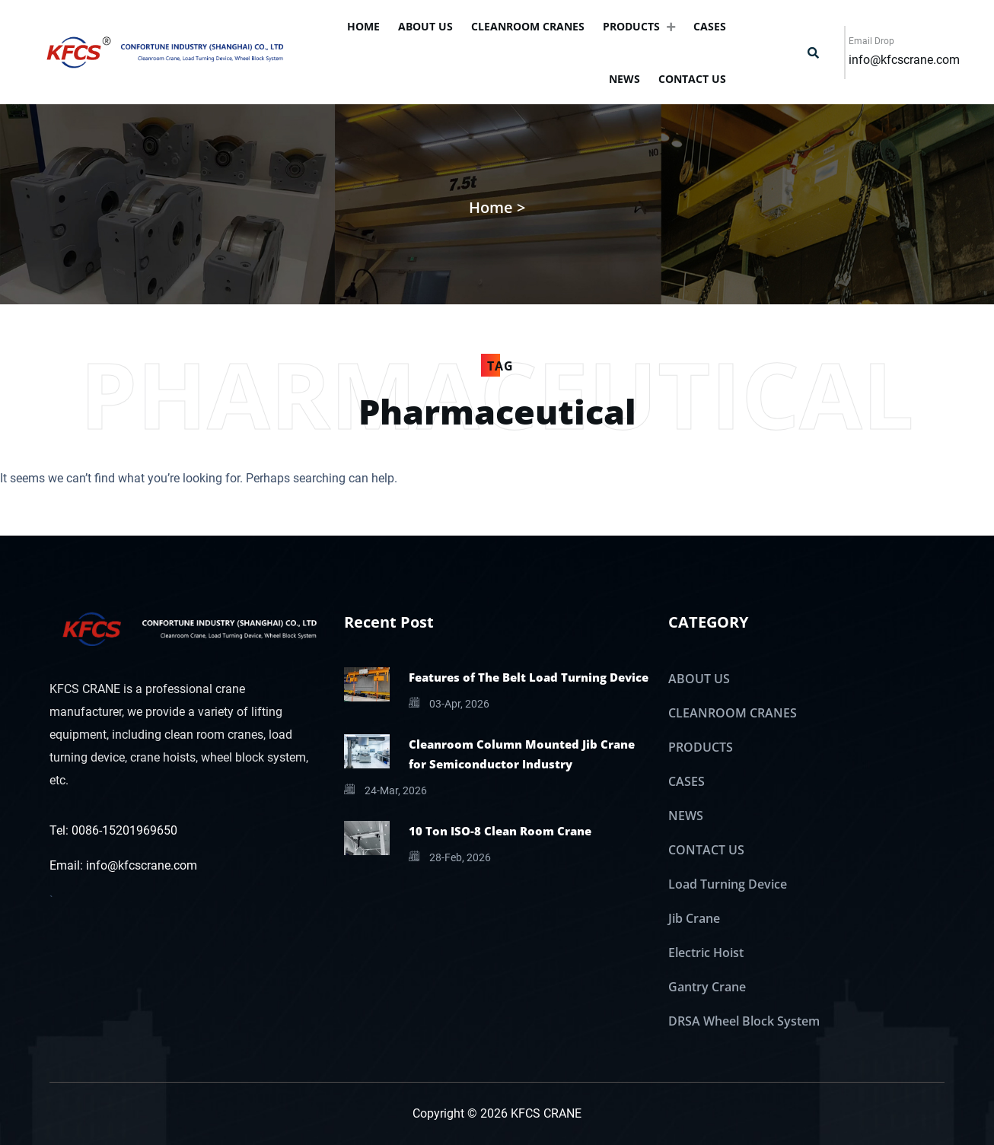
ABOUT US (425, 26)
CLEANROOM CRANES (528, 26)
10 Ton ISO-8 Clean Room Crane (500, 830)
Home (363, 26)
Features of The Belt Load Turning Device (528, 677)
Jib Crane (694, 918)
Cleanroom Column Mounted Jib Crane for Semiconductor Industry (522, 753)
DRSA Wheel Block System (744, 1021)
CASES (709, 26)
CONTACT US (692, 79)
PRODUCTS (639, 26)
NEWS (624, 79)
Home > (497, 207)
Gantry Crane (707, 986)
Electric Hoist (706, 952)
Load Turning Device (727, 884)
